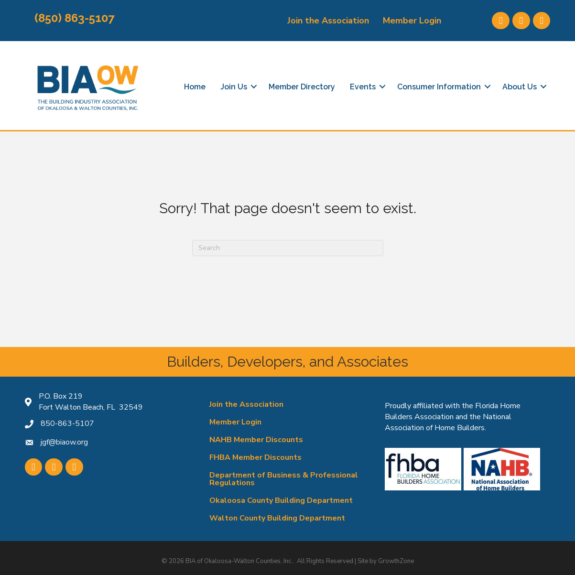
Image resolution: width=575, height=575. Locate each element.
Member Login (412, 20)
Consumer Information (439, 86)
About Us (519, 86)
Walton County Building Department (277, 518)
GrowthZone (396, 561)
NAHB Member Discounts (256, 439)
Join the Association (328, 20)
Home (195, 86)
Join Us (233, 86)
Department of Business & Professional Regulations (283, 479)
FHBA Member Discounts (255, 457)
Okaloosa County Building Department (281, 500)
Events (363, 86)
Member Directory (302, 86)
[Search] (287, 248)
